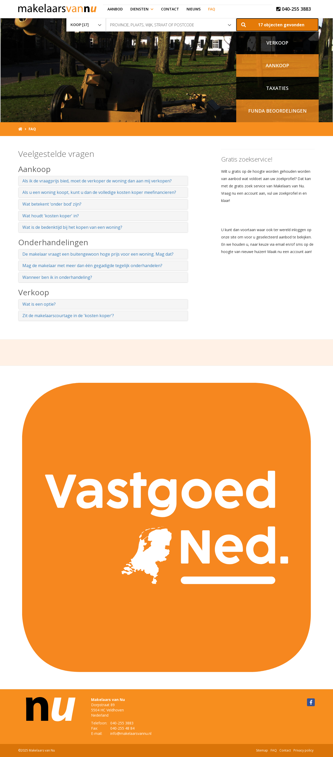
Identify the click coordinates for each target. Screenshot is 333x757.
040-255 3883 (293, 9)
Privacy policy (303, 750)
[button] (277, 25)
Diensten (141, 9)
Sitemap (262, 750)
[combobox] (86, 22)
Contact (170, 9)
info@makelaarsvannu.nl (130, 733)
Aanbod (115, 9)
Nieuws (194, 9)
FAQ (211, 9)
